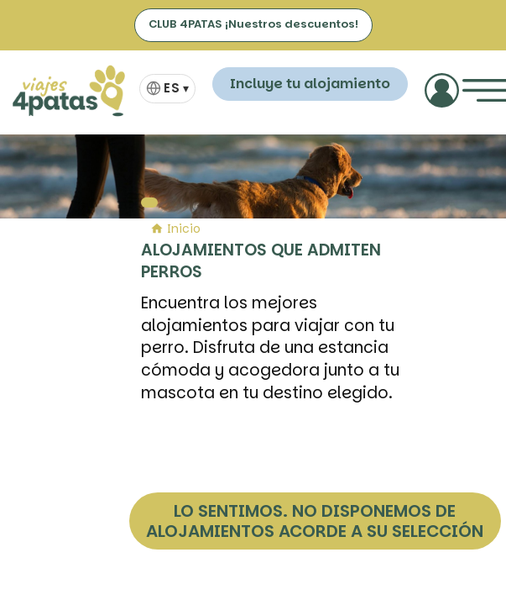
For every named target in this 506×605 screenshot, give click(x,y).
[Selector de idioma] (167, 88)
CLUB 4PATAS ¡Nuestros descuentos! (253, 24)
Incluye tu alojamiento (310, 83)
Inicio (175, 228)
